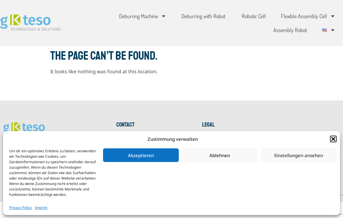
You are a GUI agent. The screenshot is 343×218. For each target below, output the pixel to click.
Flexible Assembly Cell (308, 16)
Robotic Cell (253, 16)
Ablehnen (219, 155)
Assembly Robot (290, 30)
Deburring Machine (142, 16)
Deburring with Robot (203, 16)
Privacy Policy (20, 207)
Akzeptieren (141, 155)
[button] (333, 139)
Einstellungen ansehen (298, 155)
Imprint (41, 207)
